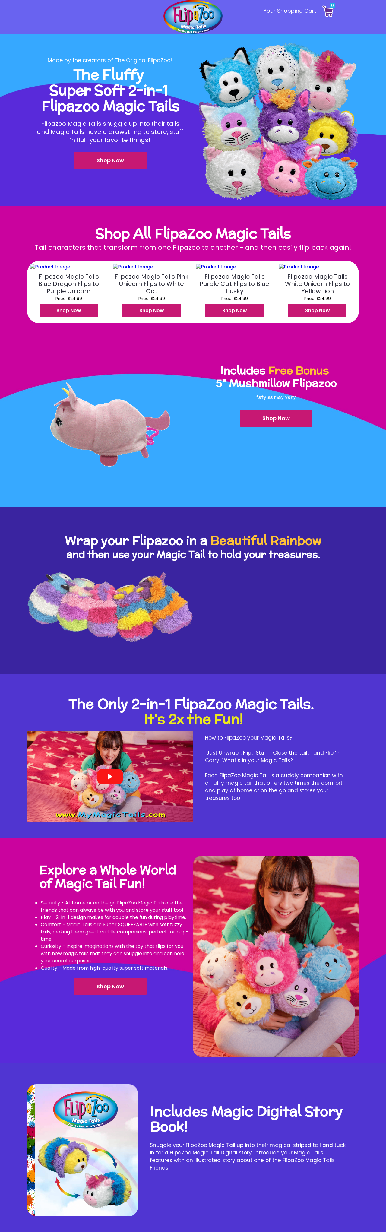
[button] (110, 160)
